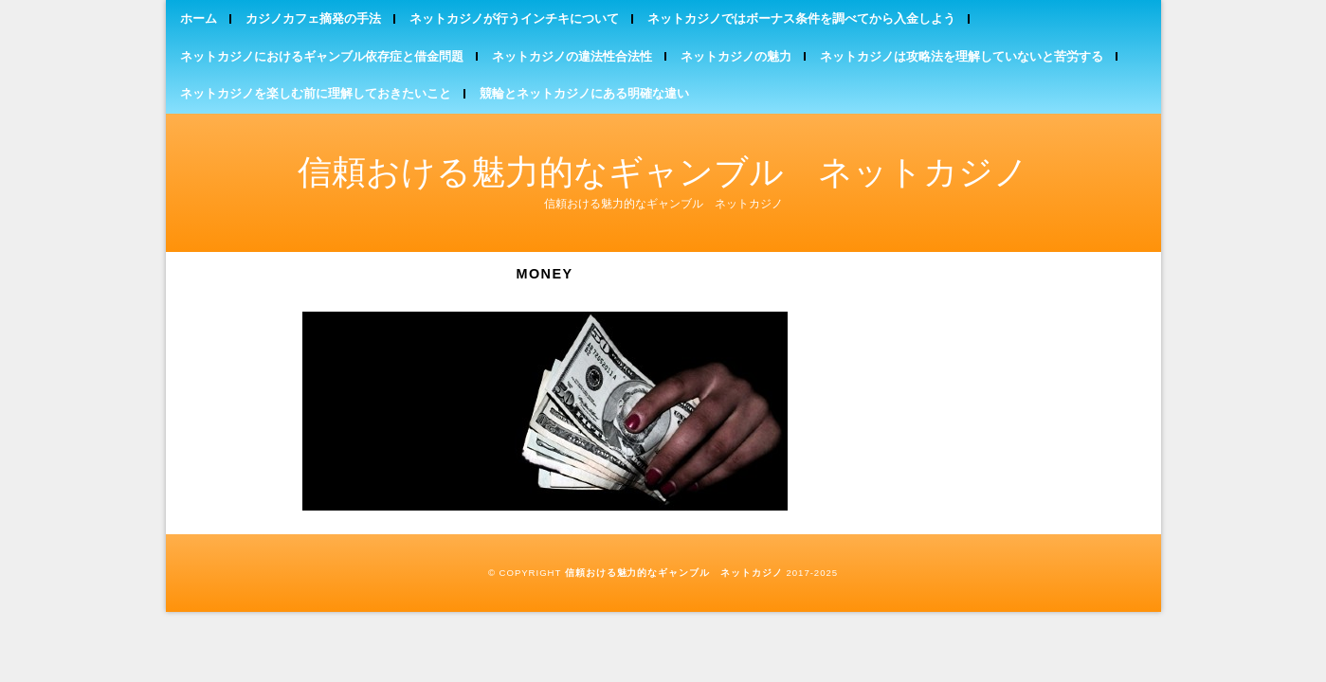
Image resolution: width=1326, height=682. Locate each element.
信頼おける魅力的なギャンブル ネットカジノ (663, 172)
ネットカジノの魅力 (736, 56)
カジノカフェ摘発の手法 (313, 18)
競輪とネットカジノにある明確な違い (584, 93)
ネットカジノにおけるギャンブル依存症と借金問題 (321, 56)
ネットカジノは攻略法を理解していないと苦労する (961, 56)
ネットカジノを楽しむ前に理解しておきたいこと (315, 93)
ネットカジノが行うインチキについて (514, 18)
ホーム (198, 18)
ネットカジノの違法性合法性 (572, 56)
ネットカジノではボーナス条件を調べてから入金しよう (801, 18)
